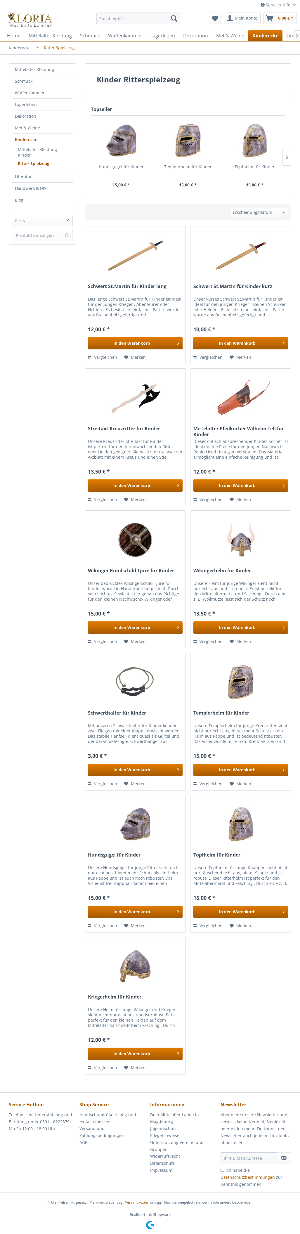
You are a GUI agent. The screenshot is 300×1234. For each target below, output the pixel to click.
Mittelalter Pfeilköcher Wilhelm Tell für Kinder (238, 431)
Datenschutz (162, 1163)
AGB (83, 1142)
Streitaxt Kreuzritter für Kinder (124, 429)
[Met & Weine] (230, 35)
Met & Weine (27, 128)
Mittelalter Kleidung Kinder (37, 152)
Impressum (161, 1170)
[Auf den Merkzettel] (135, 357)
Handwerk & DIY (30, 188)
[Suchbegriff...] (138, 18)
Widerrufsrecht (165, 1156)
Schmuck (23, 81)
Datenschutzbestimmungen (248, 1177)
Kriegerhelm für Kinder (114, 997)
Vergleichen (102, 357)
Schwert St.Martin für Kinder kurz (232, 286)
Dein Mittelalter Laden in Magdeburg (174, 1118)
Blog (19, 200)
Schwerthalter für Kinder (117, 713)
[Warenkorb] (279, 18)
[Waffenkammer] (125, 35)
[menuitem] (138, 21)
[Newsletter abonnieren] (284, 1158)
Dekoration (25, 116)
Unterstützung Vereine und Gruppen (177, 1146)
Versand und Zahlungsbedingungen (101, 1132)
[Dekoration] (195, 35)
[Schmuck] (90, 35)
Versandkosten (137, 1202)
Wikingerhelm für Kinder (222, 571)
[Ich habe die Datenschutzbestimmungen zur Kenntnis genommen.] (222, 1170)
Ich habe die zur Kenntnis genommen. (251, 1177)
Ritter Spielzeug (33, 163)
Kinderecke (26, 139)
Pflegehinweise (164, 1135)
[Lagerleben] (162, 35)
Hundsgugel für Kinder (121, 166)
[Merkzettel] (215, 18)
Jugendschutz (163, 1128)
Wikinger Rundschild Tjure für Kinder (131, 571)
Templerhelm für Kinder (188, 166)
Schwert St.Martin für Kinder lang (127, 286)
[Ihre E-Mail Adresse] (249, 1158)
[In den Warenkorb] (135, 343)
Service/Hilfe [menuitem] (276, 5)
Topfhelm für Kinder (255, 166)
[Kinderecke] (265, 35)
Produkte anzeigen (42, 235)
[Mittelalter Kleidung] (50, 35)
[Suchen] (174, 18)
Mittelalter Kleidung (34, 69)
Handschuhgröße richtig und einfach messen (107, 1118)
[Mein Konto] (242, 18)
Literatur (23, 176)
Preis (20, 220)
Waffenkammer (30, 93)
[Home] (14, 35)
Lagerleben (26, 104)
